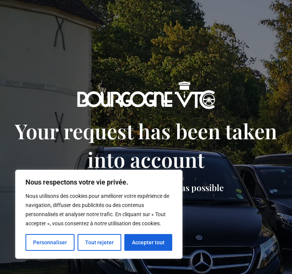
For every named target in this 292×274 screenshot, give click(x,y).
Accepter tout (148, 242)
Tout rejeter (99, 242)
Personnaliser (50, 242)
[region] (98, 214)
